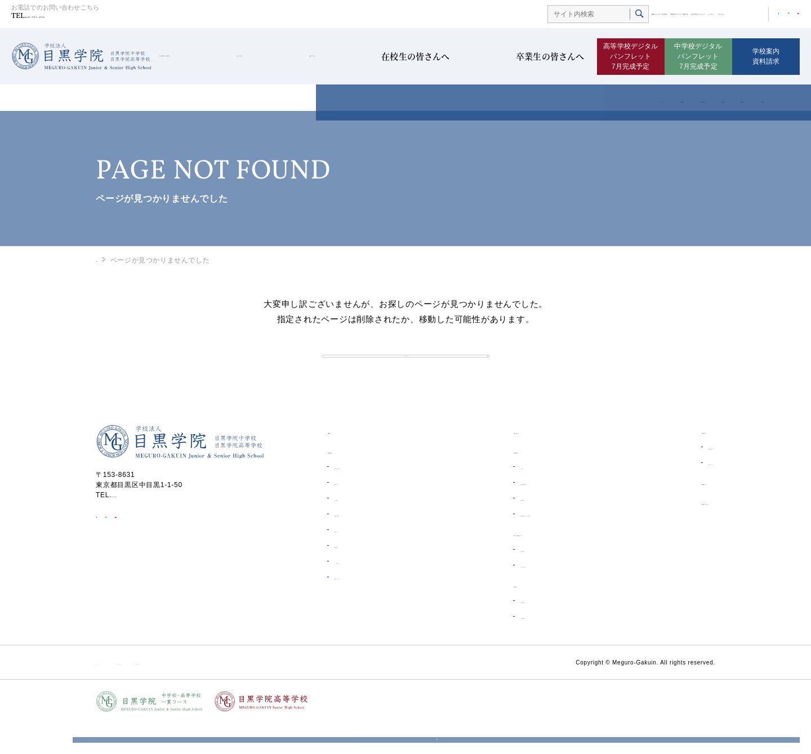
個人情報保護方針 (295, 693)
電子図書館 (485, 529)
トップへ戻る (406, 371)
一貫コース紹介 (492, 596)
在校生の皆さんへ (435, 57)
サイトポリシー (121, 693)
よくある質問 (355, 592)
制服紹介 (347, 577)
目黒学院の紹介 (194, 57)
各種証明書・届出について (510, 513)
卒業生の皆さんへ (544, 57)
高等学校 (345, 57)
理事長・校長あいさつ (369, 498)
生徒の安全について (610, 15)
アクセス (703, 15)
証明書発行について (663, 478)
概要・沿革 (351, 561)
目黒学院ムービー (657, 512)
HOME (106, 260)
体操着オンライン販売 (524, 15)
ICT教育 (346, 529)
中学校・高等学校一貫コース (515, 564)
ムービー (666, 15)
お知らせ (481, 498)
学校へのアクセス (362, 608)
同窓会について (656, 494)
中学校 (275, 57)
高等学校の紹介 (492, 648)
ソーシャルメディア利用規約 (206, 693)
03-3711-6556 (66, 18)
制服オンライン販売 (438, 15)
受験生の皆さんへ (496, 581)
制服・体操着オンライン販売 (514, 545)
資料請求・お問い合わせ (669, 532)
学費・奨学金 (355, 545)
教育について (355, 513)
